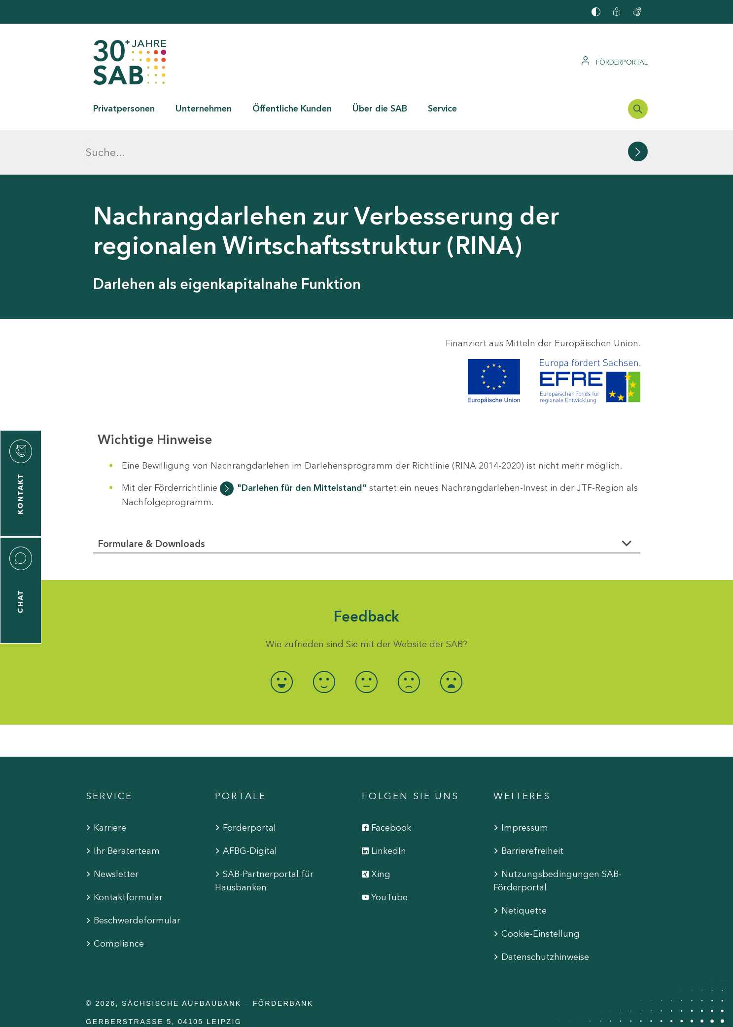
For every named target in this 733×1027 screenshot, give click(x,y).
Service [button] (442, 108)
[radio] (282, 637)
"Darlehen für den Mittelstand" (302, 442)
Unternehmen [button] (203, 108)
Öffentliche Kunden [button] (292, 108)
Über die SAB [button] (379, 108)
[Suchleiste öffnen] (638, 109)
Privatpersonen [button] (124, 108)
